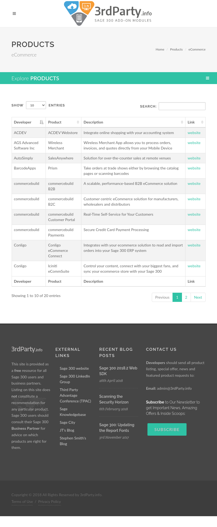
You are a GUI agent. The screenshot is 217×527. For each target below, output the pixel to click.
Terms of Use (22, 501)
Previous (162, 297)
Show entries (38, 105)
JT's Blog (67, 430)
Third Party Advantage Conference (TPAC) (75, 395)
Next (198, 297)
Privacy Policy (49, 501)
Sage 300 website (74, 368)
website (194, 132)
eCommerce (196, 49)
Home (160, 49)
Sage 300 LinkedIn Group (75, 379)
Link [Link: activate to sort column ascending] (191, 122)
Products (176, 49)
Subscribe (167, 429)
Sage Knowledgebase (73, 411)
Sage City (67, 422)
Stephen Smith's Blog (73, 441)
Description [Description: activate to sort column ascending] (93, 122)
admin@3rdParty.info (174, 388)
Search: (173, 106)
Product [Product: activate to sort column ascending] (54, 122)
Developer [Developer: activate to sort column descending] (23, 122)
